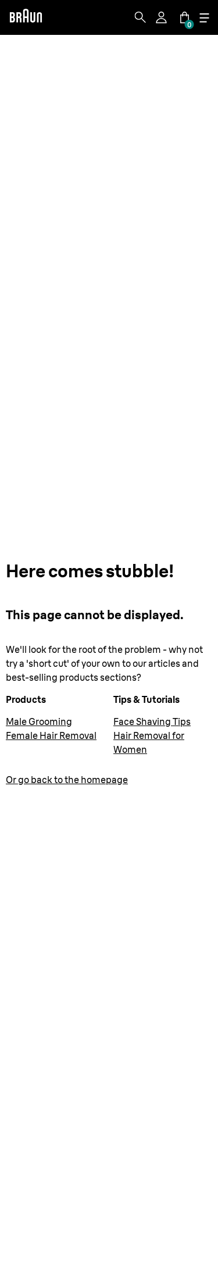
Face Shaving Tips (152, 721)
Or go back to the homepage (67, 779)
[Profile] (162, 17)
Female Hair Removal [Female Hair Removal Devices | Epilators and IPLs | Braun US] (51, 735)
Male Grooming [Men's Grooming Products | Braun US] (39, 721)
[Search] (140, 17)
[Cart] (184, 17)
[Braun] (25, 17)
